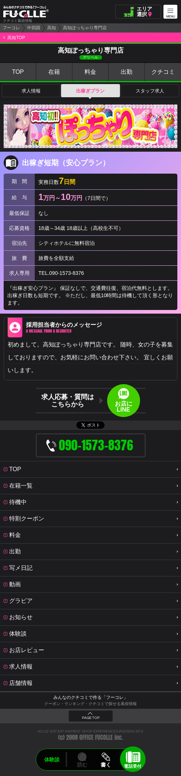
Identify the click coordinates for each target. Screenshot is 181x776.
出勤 (126, 72)
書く (106, 765)
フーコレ (11, 27)
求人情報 (31, 91)
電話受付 (133, 766)
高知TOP (16, 37)
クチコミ (163, 72)
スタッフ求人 (150, 91)
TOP (18, 72)
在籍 (54, 72)
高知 (51, 27)
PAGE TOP (90, 718)
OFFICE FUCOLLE (96, 737)
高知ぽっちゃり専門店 (85, 27)
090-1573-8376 (66, 273)
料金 (90, 72)
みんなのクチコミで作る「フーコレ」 (90, 697)
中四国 (33, 27)
